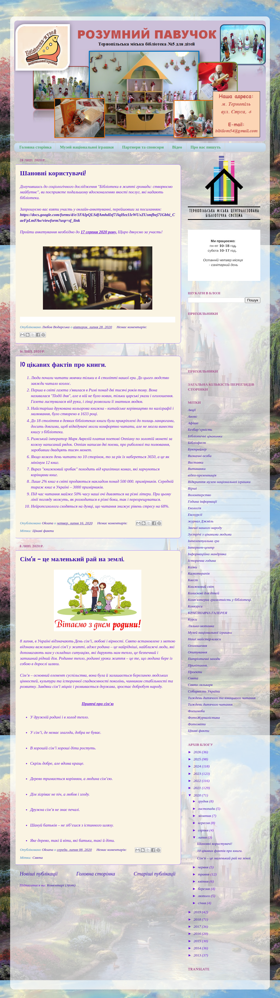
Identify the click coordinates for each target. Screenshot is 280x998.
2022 (198, 781)
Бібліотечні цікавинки (205, 436)
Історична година (202, 560)
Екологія (194, 508)
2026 (198, 752)
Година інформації (202, 501)
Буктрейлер (197, 449)
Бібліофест (197, 443)
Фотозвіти (197, 724)
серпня (203, 830)
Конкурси (195, 606)
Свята (38, 858)
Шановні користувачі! (53, 173)
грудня (203, 801)
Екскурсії (195, 515)
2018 (198, 919)
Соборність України (204, 691)
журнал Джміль (200, 521)
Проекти (195, 672)
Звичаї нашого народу (205, 528)
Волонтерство (199, 495)
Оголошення (197, 646)
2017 (198, 926)
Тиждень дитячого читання (210, 704)
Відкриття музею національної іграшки (219, 482)
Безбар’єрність (200, 429)
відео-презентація (202, 475)
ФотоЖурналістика (204, 717)
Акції (192, 410)
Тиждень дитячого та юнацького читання (221, 698)
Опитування (197, 652)
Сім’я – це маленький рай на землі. (72, 559)
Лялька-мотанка (201, 626)
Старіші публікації (155, 874)
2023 (198, 774)
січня (202, 903)
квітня (203, 881)
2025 (198, 759)
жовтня (205, 816)
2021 (198, 788)
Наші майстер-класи (204, 639)
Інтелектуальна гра (203, 541)
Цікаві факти (43, 531)
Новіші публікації (39, 874)
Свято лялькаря (200, 685)
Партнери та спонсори (143, 147)
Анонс (192, 416)
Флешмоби (196, 711)
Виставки (195, 462)
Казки (192, 567)
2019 (198, 912)
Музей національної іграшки (86, 147)
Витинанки (197, 469)
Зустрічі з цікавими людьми (209, 534)
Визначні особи (199, 456)
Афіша (193, 423)
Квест (193, 580)
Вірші (192, 488)
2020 (198, 795)
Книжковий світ (201, 586)
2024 (198, 766)
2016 (198, 934)
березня (204, 889)
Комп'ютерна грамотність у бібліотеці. (220, 600)
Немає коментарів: (131, 327)
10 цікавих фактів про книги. (63, 364)
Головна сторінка (35, 147)
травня (204, 874)
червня (203, 867)
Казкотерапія (199, 573)
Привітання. (198, 665)
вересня (204, 823)
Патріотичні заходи (204, 659)
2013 (198, 955)
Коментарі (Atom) (61, 885)
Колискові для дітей (203, 593)
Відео (177, 147)
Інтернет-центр (201, 547)
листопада (207, 809)
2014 (198, 948)
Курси (192, 619)
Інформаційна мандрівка (207, 554)
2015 (198, 941)
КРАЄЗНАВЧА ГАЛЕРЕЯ (207, 613)
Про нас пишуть (206, 147)
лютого (204, 896)
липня (203, 837)
